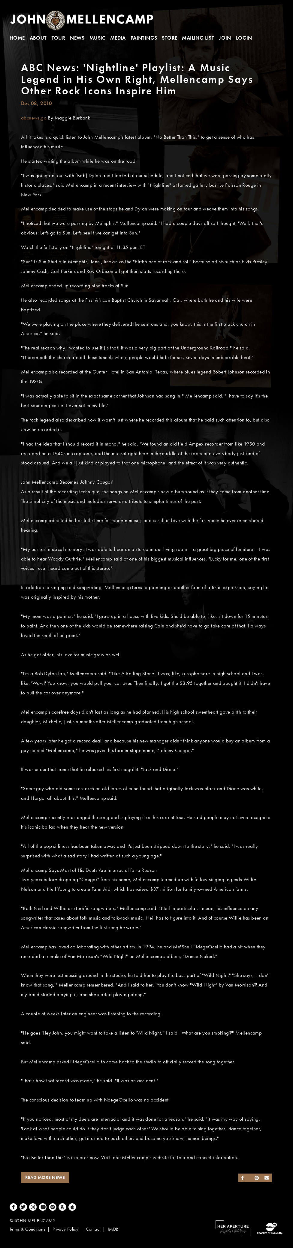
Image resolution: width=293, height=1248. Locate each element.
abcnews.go (34, 118)
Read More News (45, 1177)
